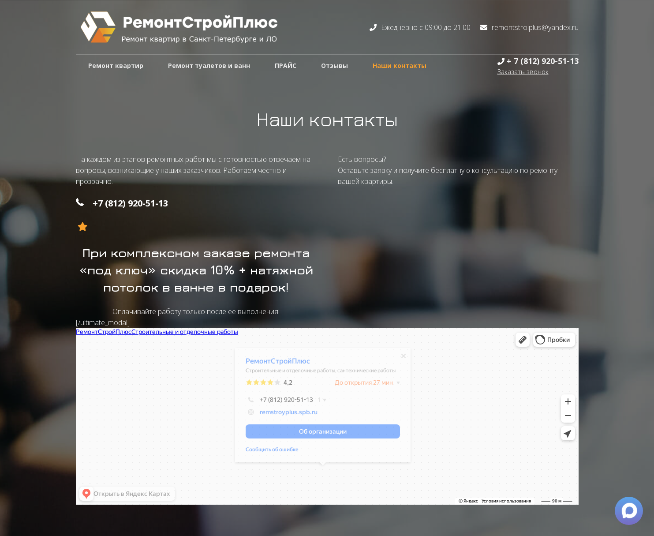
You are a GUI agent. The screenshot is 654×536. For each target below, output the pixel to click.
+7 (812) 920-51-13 (130, 203)
